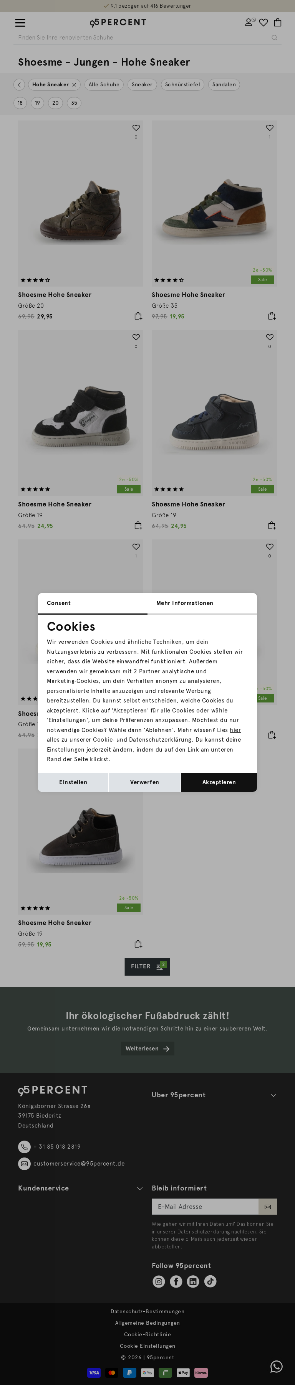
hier (235, 730)
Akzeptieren (219, 782)
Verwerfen (144, 782)
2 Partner (147, 671)
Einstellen (73, 782)
